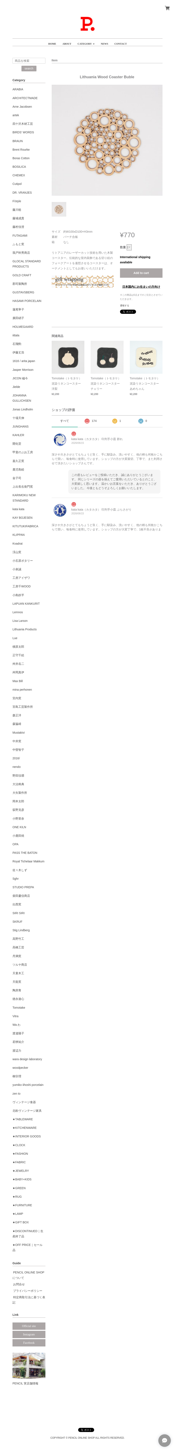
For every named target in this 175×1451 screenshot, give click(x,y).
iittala (15, 335)
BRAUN (17, 141)
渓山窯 (16, 552)
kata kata (18, 509)
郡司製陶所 (19, 283)
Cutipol (17, 183)
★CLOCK (18, 1145)
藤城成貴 (18, 218)
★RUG (17, 1196)
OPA (15, 844)
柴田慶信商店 (21, 895)
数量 (123, 247)
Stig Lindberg (21, 930)
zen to (16, 1093)
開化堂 (16, 443)
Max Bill (17, 681)
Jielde (16, 387)
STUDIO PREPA (23, 887)
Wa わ (16, 1024)
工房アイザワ (21, 577)
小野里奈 (18, 818)
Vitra (15, 1016)
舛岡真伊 (18, 672)
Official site (29, 1326)
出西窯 (16, 904)
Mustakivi (18, 732)
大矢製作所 (19, 792)
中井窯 (16, 741)
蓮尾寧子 (18, 309)
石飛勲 (16, 344)
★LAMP (17, 1213)
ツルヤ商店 (19, 964)
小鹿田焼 (18, 835)
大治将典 (18, 784)
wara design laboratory (27, 1059)
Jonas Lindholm (22, 409)
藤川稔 (16, 209)
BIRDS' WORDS (23, 132)
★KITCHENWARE (24, 1127)
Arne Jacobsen (22, 106)
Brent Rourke (21, 149)
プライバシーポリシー (27, 1290)
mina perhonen (22, 689)
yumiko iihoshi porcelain (28, 1084)
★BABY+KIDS (21, 1179)
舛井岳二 (18, 663)
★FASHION (20, 1153)
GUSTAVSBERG (23, 292)
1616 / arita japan (23, 361)
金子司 (16, 478)
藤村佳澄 (18, 226)
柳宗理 (16, 1076)
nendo (16, 766)
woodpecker (20, 1067)
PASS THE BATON (24, 852)
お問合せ (19, 1284)
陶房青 (16, 990)
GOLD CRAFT (21, 275)
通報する (124, 305)
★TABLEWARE (22, 1119)
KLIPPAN (18, 534)
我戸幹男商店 (21, 252)
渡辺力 (16, 1050)
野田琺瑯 (18, 775)
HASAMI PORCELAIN (26, 301)
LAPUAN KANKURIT (26, 603)
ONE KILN (19, 827)
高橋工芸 (18, 947)
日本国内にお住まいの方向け (141, 286)
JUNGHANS (20, 426)
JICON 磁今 (20, 378)
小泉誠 (16, 569)
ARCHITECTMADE (25, 98)
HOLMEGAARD (22, 326)
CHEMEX (18, 175)
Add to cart (141, 273)
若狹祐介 (18, 1041)
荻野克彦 (18, 809)
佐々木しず (19, 870)
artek (15, 115)
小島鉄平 (18, 595)
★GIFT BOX (20, 1222)
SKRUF (17, 921)
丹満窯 (16, 956)
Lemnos (17, 612)
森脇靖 (16, 724)
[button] (86, 42)
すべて (64, 421)
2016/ (16, 758)
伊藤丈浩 (18, 352)
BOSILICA (19, 166)
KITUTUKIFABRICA (25, 526)
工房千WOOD (21, 586)
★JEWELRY (20, 1170)
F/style (16, 201)
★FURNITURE (22, 1205)
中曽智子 (18, 749)
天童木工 (18, 973)
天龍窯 (16, 981)
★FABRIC (19, 1162)
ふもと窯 (18, 244)
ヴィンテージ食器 (24, 1102)
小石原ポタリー (22, 560)
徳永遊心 (18, 999)
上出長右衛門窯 (22, 486)
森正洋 (16, 715)
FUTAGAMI (19, 235)
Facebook (29, 1342)
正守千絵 (18, 655)
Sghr (15, 878)
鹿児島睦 (18, 469)
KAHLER (18, 435)
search (29, 68)
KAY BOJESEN (22, 517)
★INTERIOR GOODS (26, 1136)
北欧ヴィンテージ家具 (27, 1110)
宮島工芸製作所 (22, 706)
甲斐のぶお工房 (22, 452)
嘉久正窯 (18, 461)
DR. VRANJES (22, 192)
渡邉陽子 (18, 1033)
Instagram (29, 1334)
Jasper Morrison (22, 369)
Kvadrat (17, 543)
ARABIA (17, 89)
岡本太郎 (18, 801)
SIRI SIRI (18, 913)
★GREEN (19, 1188)
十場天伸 (18, 418)
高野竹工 (18, 938)
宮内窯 (16, 698)
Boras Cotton (21, 158)
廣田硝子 (18, 318)
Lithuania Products (24, 629)
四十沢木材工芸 (22, 123)
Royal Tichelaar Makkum (28, 861)
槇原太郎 (18, 646)
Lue (14, 638)
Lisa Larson (20, 620)
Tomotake (18, 1007)
